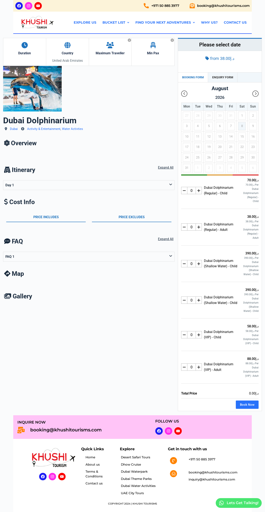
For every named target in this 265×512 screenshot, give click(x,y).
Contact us (235, 22)
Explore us (85, 22)
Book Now (247, 405)
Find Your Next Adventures (165, 22)
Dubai (14, 129)
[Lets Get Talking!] (221, 503)
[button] (115, 22)
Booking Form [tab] (193, 77)
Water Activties (72, 129)
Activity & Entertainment (43, 129)
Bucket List (115, 22)
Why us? (209, 22)
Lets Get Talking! (243, 503)
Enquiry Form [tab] (222, 77)
